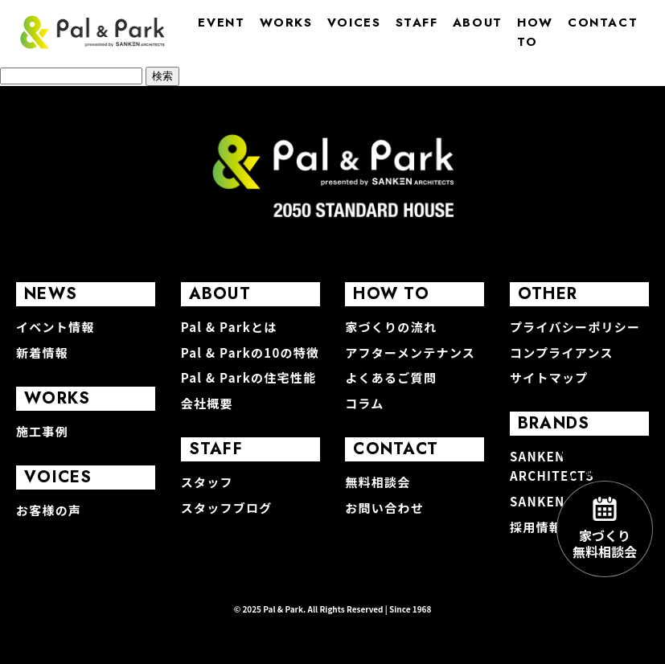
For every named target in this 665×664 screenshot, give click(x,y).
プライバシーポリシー (575, 326)
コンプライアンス (562, 352)
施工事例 (42, 431)
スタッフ (207, 481)
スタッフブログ (227, 507)
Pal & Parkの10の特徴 (250, 352)
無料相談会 (377, 481)
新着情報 (42, 352)
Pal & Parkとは (229, 326)
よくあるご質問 (391, 377)
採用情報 (536, 526)
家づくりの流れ (391, 326)
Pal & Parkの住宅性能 (249, 377)
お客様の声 (48, 510)
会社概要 (207, 403)
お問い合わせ (384, 507)
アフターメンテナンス (410, 352)
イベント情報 (55, 326)
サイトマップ (549, 377)
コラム (364, 403)
